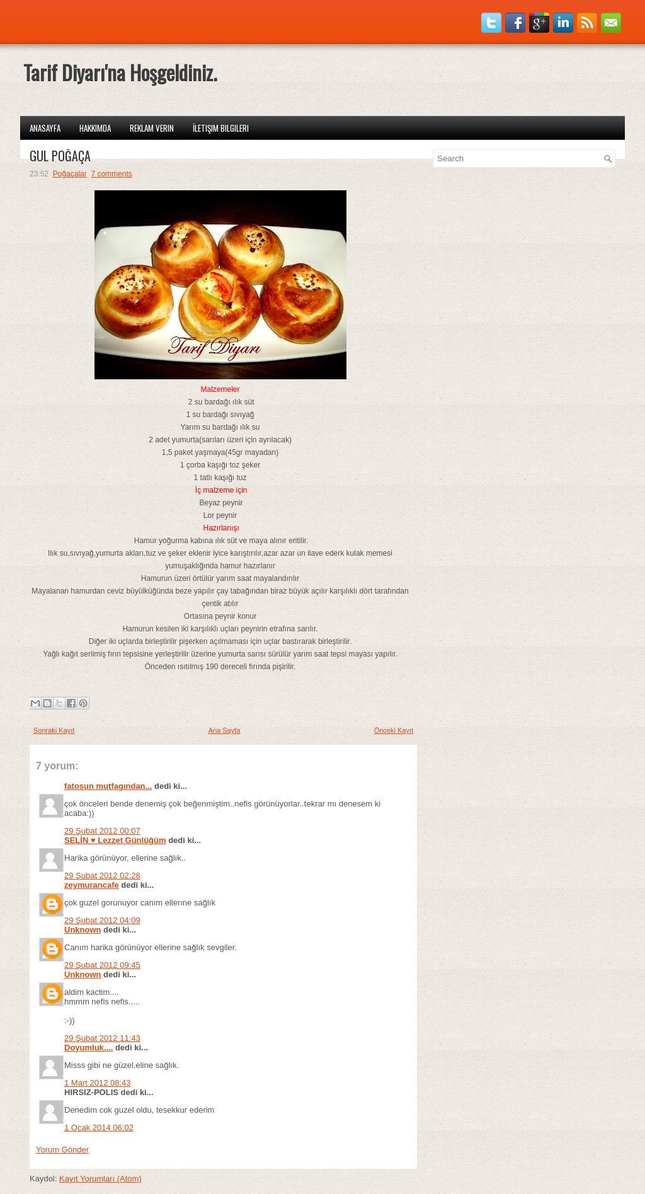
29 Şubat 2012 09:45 (102, 965)
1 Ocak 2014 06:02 (99, 1127)
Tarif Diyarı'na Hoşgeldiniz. (120, 72)
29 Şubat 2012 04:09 (102, 920)
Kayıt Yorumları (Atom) (100, 1178)
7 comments (111, 173)
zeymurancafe (91, 885)
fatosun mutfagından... (108, 786)
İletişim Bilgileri (221, 128)
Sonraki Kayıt (53, 730)
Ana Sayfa (224, 730)
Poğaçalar (70, 173)
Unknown (82, 929)
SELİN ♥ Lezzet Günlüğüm (115, 840)
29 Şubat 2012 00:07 (102, 830)
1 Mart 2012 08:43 (97, 1083)
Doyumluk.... (88, 1047)
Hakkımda (95, 128)
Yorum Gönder (62, 1149)
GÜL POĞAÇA (60, 155)
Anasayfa (45, 128)
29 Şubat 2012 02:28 (102, 875)
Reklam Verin (152, 128)
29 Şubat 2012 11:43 (102, 1038)
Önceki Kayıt (393, 730)
